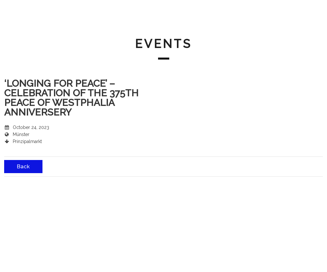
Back (23, 166)
